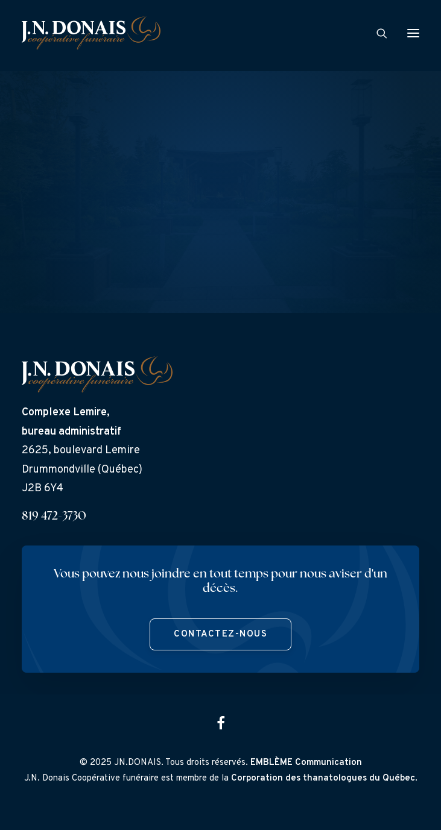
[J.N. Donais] (91, 32)
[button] (413, 33)
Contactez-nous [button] (220, 634)
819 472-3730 (54, 517)
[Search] (376, 33)
